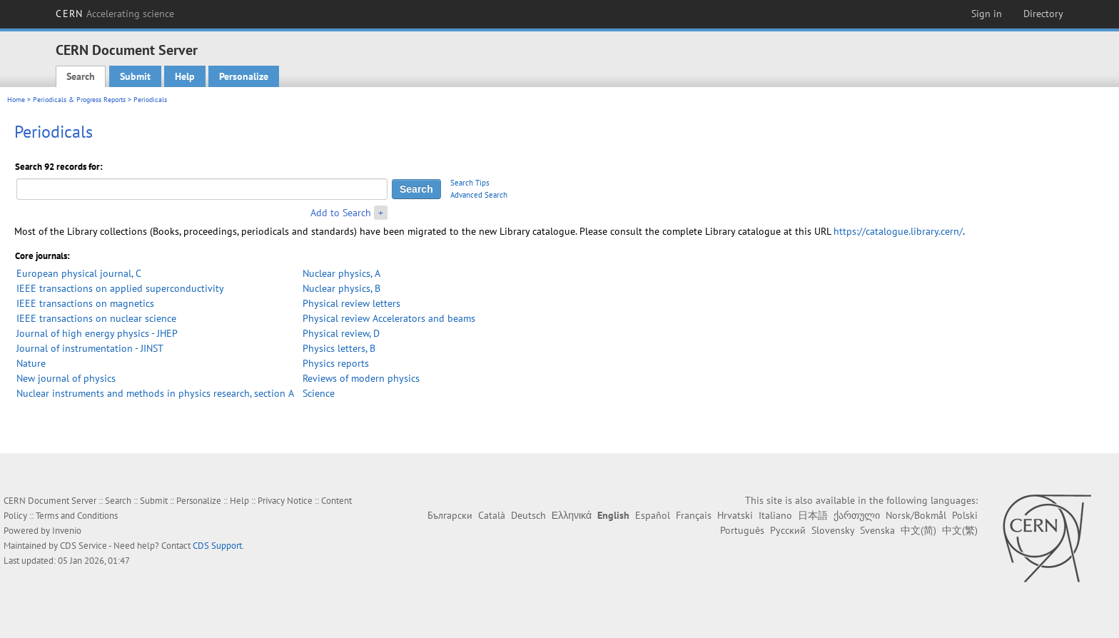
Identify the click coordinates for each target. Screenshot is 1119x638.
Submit (135, 76)
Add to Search (340, 212)
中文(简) (918, 530)
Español (652, 515)
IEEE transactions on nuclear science (96, 318)
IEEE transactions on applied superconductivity (120, 288)
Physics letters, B (339, 348)
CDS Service (83, 546)
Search (80, 76)
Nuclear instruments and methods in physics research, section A (155, 393)
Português (742, 530)
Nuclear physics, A (341, 273)
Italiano (775, 515)
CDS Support (217, 546)
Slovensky (832, 530)
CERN (115, 13)
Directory (1043, 13)
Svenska (877, 530)
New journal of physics (66, 378)
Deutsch (528, 515)
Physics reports (336, 363)
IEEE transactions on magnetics (85, 303)
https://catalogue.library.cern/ (898, 231)
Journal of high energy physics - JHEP (97, 333)
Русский (788, 530)
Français (694, 515)
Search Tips (470, 183)
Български (449, 515)
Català (491, 515)
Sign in (986, 13)
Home (16, 99)
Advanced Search (478, 195)
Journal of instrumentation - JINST (89, 348)
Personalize (243, 76)
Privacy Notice (285, 501)
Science (319, 393)
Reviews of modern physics (361, 378)
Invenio (66, 531)
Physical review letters (351, 303)
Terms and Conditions (77, 516)
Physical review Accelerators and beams (389, 318)
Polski (965, 515)
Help (185, 76)
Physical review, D (341, 333)
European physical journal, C (78, 273)
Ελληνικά (572, 515)
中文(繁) (960, 530)
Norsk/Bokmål (916, 515)
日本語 (813, 515)
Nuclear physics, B (341, 288)
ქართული (857, 515)
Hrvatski (735, 515)
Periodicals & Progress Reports (79, 99)
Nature (31, 363)
